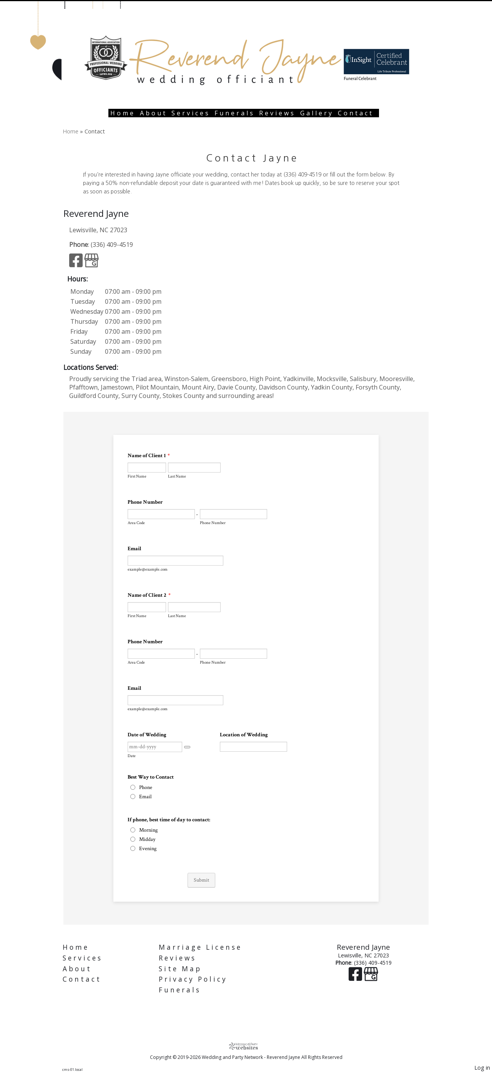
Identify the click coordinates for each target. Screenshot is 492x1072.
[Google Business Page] (91, 264)
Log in (482, 1067)
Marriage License (200, 947)
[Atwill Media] (246, 1046)
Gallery (317, 113)
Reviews (277, 113)
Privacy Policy (193, 979)
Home (122, 113)
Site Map (180, 968)
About (153, 113)
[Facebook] (76, 264)
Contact (356, 113)
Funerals (234, 113)
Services (190, 113)
